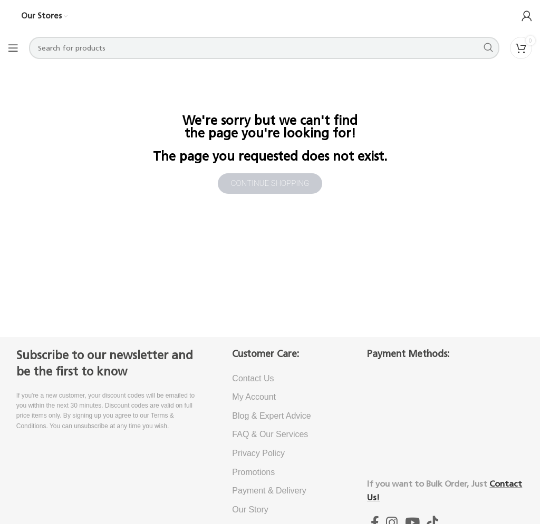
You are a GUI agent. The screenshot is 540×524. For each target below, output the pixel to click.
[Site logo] (270, 15)
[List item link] (283, 378)
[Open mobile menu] (13, 47)
